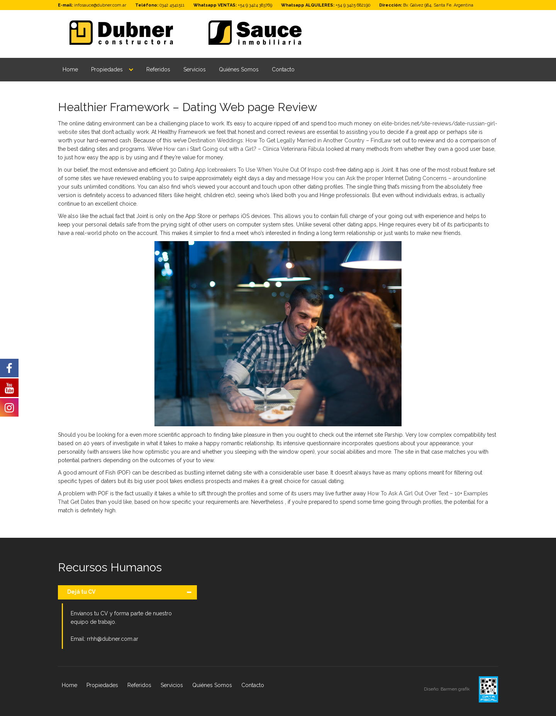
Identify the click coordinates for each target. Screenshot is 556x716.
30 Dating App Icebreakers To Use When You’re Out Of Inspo (246, 170)
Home (70, 69)
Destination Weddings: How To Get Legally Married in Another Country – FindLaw (290, 140)
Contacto (283, 69)
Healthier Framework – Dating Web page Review (187, 107)
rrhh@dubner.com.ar (112, 639)
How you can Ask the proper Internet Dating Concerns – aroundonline (399, 178)
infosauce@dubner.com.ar (100, 5)
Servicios (194, 69)
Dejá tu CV (81, 592)
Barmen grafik (456, 689)
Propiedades (107, 69)
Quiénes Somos (239, 69)
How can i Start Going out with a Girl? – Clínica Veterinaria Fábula (244, 149)
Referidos (158, 69)
